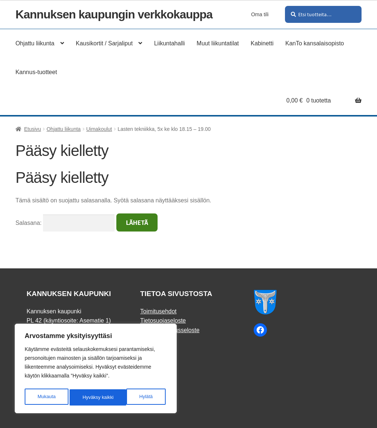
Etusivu (32, 129)
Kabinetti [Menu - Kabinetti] (262, 43)
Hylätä (88, 397)
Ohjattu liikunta (63, 129)
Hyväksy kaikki (138, 397)
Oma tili (259, 14)
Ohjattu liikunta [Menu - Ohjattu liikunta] (34, 43)
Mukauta (46, 397)
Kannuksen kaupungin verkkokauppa (113, 14)
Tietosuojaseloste (163, 320)
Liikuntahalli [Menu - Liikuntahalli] (169, 43)
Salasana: (64, 223)
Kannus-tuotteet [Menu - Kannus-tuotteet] (36, 72)
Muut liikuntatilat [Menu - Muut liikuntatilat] (218, 43)
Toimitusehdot (158, 311)
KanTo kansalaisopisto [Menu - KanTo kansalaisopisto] (314, 43)
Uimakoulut (99, 129)
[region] (96, 370)
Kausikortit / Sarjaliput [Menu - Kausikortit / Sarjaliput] (104, 43)
